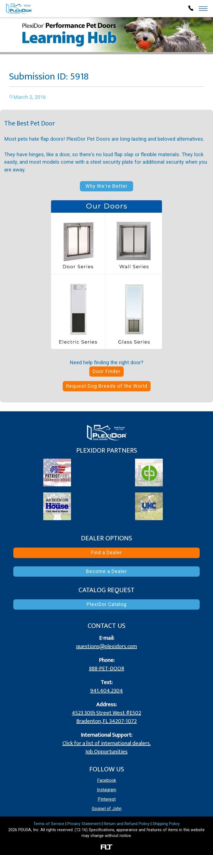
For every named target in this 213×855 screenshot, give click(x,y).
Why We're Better (106, 186)
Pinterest (107, 799)
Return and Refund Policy (126, 823)
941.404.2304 (106, 690)
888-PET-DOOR (106, 668)
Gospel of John (106, 808)
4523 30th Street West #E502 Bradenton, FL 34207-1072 (106, 717)
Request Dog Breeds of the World (106, 386)
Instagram (106, 789)
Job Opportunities (106, 751)
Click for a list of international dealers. (106, 743)
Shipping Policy (166, 823)
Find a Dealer (106, 552)
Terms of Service (48, 823)
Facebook (106, 780)
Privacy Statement (84, 823)
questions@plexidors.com (106, 646)
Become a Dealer (106, 571)
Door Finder (106, 371)
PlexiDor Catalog (106, 604)
